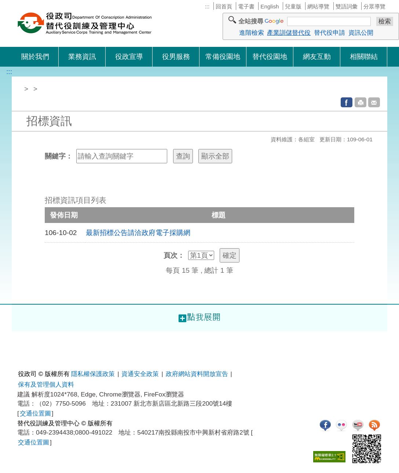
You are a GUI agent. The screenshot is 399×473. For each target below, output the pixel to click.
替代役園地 (269, 56)
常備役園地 (222, 56)
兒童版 (293, 6)
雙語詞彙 (347, 6)
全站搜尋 (250, 21)
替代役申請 (329, 32)
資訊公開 (360, 32)
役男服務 (176, 56)
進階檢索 (251, 32)
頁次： (174, 255)
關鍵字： (59, 156)
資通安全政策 (140, 373)
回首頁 (224, 6)
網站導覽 (318, 6)
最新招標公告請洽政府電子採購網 (138, 232)
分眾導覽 (374, 6)
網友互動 (317, 56)
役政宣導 (129, 56)
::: (207, 6)
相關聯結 (364, 56)
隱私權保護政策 (93, 373)
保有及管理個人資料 (46, 384)
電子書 (246, 6)
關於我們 (35, 56)
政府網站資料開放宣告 (197, 373)
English (269, 6)
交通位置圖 (35, 413)
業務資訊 (82, 56)
